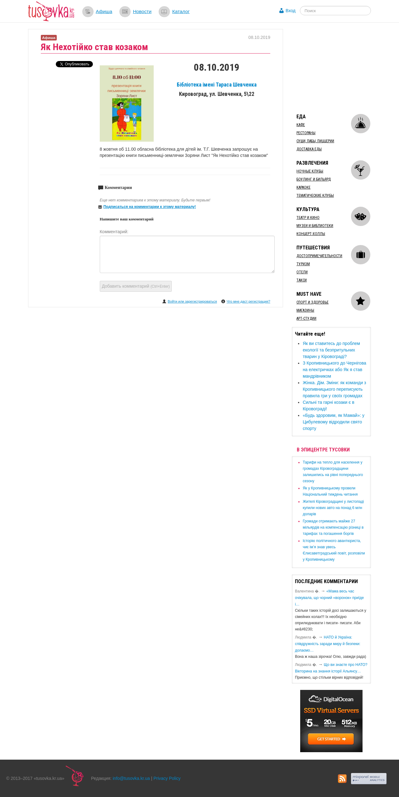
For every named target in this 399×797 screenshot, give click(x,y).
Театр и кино (308, 217)
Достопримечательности (319, 256)
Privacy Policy (166, 778)
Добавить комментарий (136, 286)
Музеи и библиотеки (314, 226)
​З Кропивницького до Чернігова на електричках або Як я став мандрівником (334, 370)
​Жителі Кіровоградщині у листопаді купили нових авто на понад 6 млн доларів (333, 507)
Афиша (104, 11)
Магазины (305, 310)
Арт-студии (306, 318)
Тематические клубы (315, 195)
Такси (301, 280)
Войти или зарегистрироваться (192, 301)
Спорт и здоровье (312, 302)
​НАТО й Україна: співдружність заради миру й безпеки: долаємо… (327, 644)
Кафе (300, 125)
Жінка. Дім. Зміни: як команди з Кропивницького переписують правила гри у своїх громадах (334, 389)
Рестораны (305, 133)
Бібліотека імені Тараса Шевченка (217, 85)
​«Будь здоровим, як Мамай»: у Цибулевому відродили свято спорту (333, 422)
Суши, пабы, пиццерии (315, 141)
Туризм (303, 264)
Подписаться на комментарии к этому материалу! (149, 207)
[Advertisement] (338, 68)
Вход (291, 10)
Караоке (303, 187)
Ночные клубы (309, 171)
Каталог (181, 11)
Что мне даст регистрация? (248, 301)
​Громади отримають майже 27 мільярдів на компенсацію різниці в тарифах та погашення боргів (333, 527)
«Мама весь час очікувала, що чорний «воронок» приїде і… (329, 597)
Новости (142, 11)
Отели (302, 272)
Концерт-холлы (310, 234)
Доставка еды (309, 149)
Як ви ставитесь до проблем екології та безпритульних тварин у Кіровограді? (331, 350)
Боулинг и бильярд (313, 179)
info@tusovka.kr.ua (131, 778)
